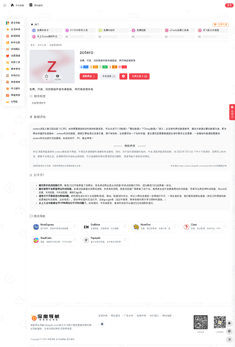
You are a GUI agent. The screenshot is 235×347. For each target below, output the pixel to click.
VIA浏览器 (62, 192)
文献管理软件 (55, 45)
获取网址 (89, 76)
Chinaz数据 (149, 129)
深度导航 (51, 339)
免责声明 (141, 315)
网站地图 (166, 315)
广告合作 (128, 315)
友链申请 (102, 315)
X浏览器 (50, 192)
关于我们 (154, 315)
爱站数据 (134, 129)
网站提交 (115, 315)
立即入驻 (220, 24)
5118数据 (120, 129)
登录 (229, 5)
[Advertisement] (129, 276)
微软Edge (75, 192)
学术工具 (42, 45)
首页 (32, 45)
